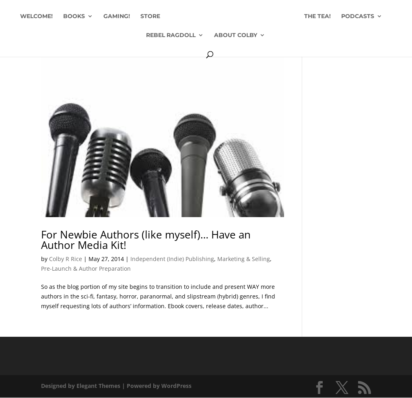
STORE (150, 16)
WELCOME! (36, 16)
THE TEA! (317, 16)
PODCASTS (357, 16)
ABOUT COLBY (235, 35)
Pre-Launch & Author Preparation (86, 268)
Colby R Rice (65, 259)
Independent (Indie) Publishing (172, 259)
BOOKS (74, 16)
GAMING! (116, 16)
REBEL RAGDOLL (171, 35)
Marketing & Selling (243, 259)
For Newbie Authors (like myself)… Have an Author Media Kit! (146, 239)
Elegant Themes (98, 386)
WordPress (176, 386)
